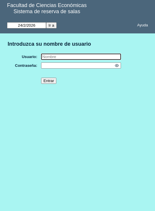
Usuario (29, 57)
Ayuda (142, 25)
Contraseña (25, 65)
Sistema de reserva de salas (47, 11)
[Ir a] (26, 25)
